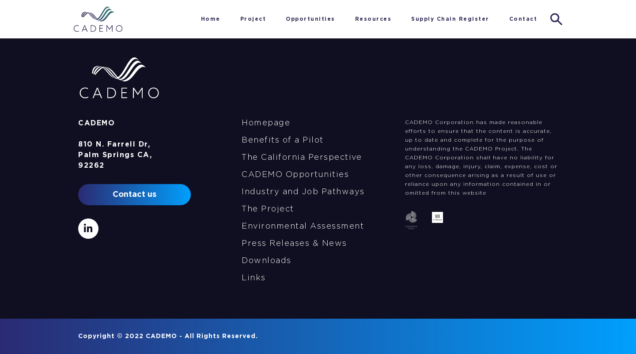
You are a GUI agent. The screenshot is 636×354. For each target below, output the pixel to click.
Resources (373, 19)
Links (254, 278)
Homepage (266, 123)
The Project (268, 209)
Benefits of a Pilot (283, 140)
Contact (523, 19)
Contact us (134, 195)
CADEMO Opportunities (295, 175)
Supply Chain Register (450, 19)
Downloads (267, 261)
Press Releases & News (294, 244)
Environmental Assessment (303, 226)
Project (253, 19)
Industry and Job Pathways (303, 192)
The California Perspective (302, 158)
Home (179, 19)
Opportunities (310, 19)
